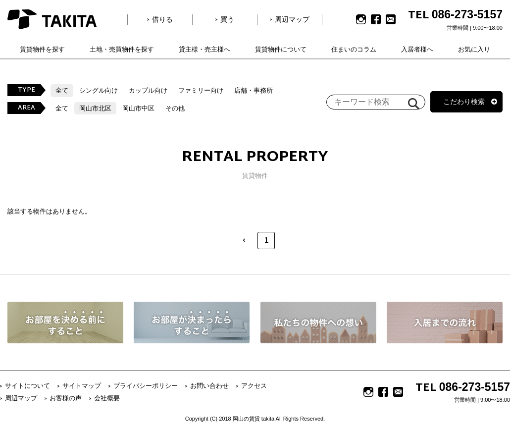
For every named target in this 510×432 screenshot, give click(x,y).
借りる (162, 19)
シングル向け (98, 90)
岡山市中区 (138, 108)
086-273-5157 (467, 14)
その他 (175, 108)
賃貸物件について (280, 49)
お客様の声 (66, 398)
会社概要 (107, 398)
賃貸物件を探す (42, 49)
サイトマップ (81, 385)
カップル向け (148, 90)
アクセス (254, 385)
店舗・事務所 (253, 90)
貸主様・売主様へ (204, 49)
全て (61, 90)
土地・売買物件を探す (122, 49)
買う (227, 19)
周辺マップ (292, 19)
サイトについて (27, 385)
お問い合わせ (209, 385)
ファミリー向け (200, 90)
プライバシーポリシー (145, 385)
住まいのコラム (353, 49)
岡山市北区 (95, 108)
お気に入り (474, 49)
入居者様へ (417, 49)
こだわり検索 (464, 102)
